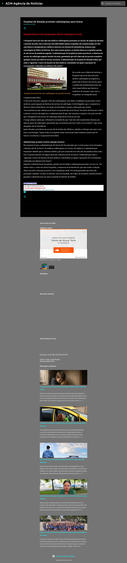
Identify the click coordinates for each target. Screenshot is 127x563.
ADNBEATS (44, 260)
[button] (25, 28)
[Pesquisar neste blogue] (115, 3)
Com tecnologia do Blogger (63, 556)
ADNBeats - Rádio (54, 260)
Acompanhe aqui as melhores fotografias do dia (39, 190)
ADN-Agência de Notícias (24, 3)
